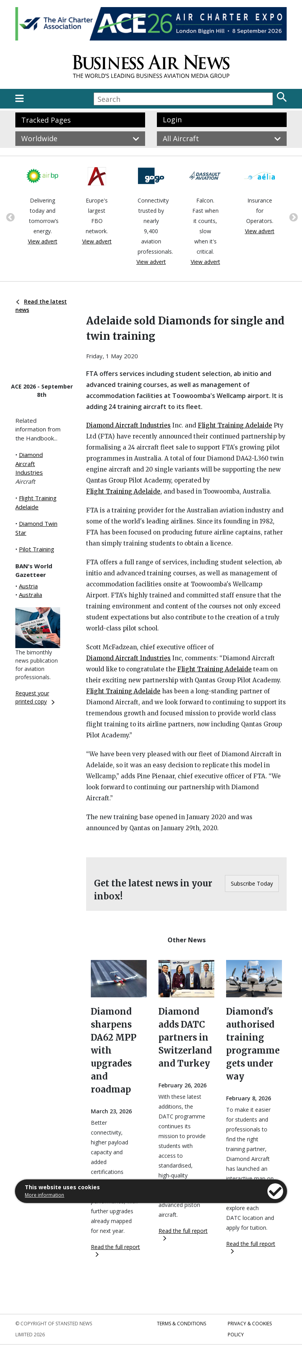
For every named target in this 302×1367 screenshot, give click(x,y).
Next (292, 217)
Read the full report (115, 1250)
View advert (42, 241)
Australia (30, 595)
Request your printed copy (35, 697)
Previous (9, 217)
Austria (28, 586)
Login (172, 119)
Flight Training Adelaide (235, 425)
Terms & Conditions (181, 1323)
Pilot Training (36, 549)
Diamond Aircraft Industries (29, 463)
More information (44, 1195)
